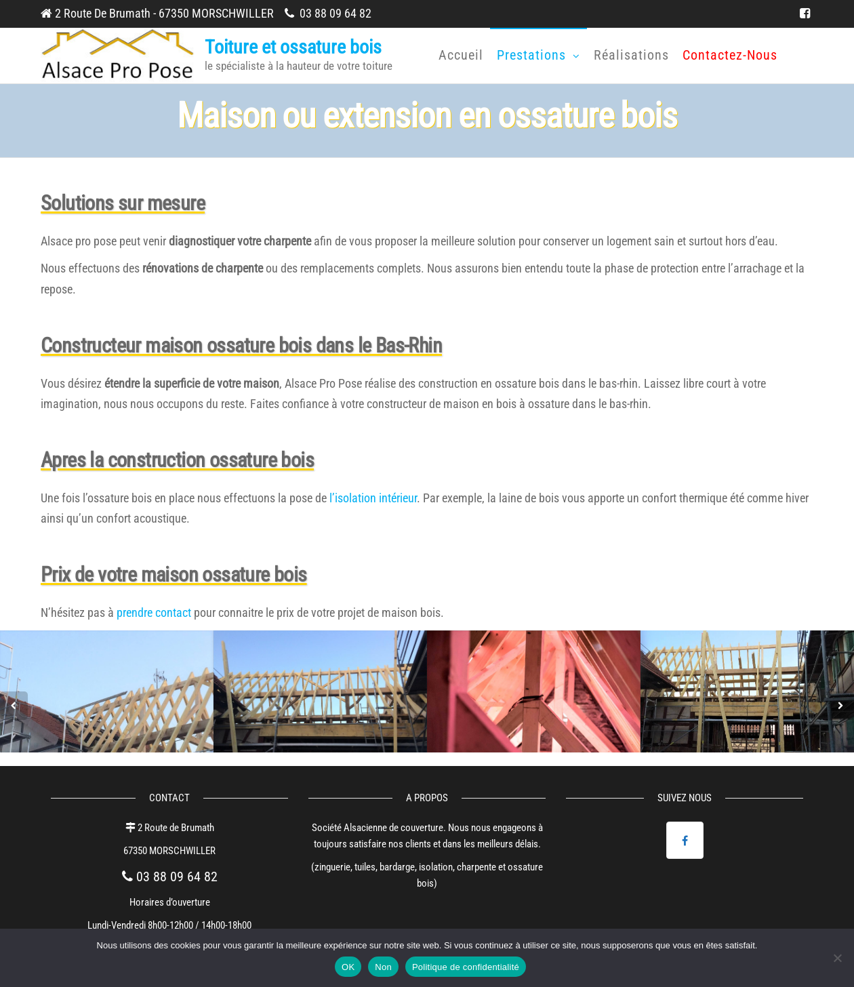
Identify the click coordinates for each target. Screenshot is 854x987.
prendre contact (154, 612)
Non (383, 967)
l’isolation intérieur (373, 498)
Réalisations (631, 55)
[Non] (837, 958)
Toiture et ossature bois (293, 47)
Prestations (531, 55)
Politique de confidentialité (465, 967)
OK (348, 967)
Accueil (461, 55)
